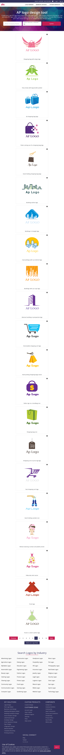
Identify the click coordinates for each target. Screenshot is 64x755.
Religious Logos (52, 673)
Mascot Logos (36, 684)
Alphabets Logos (6, 665)
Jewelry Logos (37, 673)
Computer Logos (6, 691)
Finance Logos (21, 676)
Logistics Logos (37, 680)
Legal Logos (36, 676)
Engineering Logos (22, 669)
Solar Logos (51, 680)
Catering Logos (5, 676)
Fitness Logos (21, 680)
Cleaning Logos (5, 680)
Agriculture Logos (6, 662)
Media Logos (36, 687)
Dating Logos (20, 662)
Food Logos (20, 684)
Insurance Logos (37, 669)
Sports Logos (52, 687)
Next (51, 638)
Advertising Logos (6, 658)
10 (46, 638)
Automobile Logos (6, 669)
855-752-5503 (47, 1)
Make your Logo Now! (32, 642)
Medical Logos (37, 691)
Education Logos (21, 665)
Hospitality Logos (38, 662)
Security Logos (52, 676)
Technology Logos (53, 691)
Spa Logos (51, 684)
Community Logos (6, 684)
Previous (13, 638)
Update (51, 23)
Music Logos (51, 658)
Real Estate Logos (53, 669)
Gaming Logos (21, 687)
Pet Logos (51, 662)
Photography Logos (54, 665)
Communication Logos (7, 687)
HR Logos (35, 665)
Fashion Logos (21, 673)
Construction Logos (22, 658)
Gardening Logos (22, 691)
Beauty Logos (5, 673)
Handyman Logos (38, 658)
